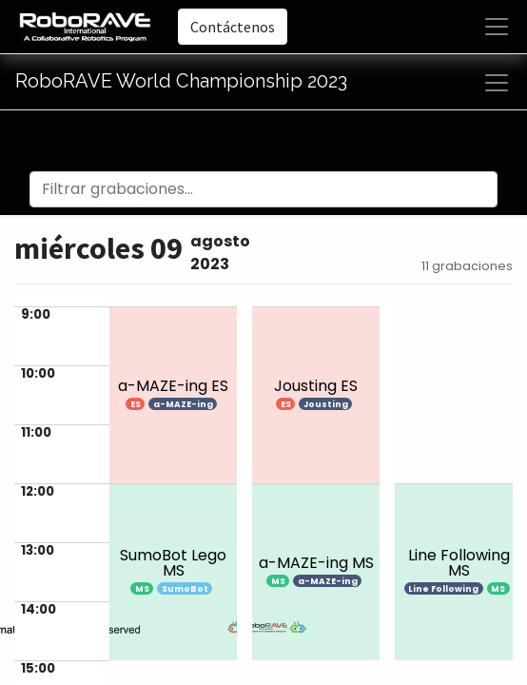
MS (142, 589)
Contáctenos (232, 26)
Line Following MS (459, 562)
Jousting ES (316, 386)
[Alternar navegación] (496, 83)
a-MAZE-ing (183, 404)
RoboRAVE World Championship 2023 (181, 80)
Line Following (443, 589)
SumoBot (185, 589)
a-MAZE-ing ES (173, 386)
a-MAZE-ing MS (316, 563)
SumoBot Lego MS (173, 562)
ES (135, 404)
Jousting (325, 404)
